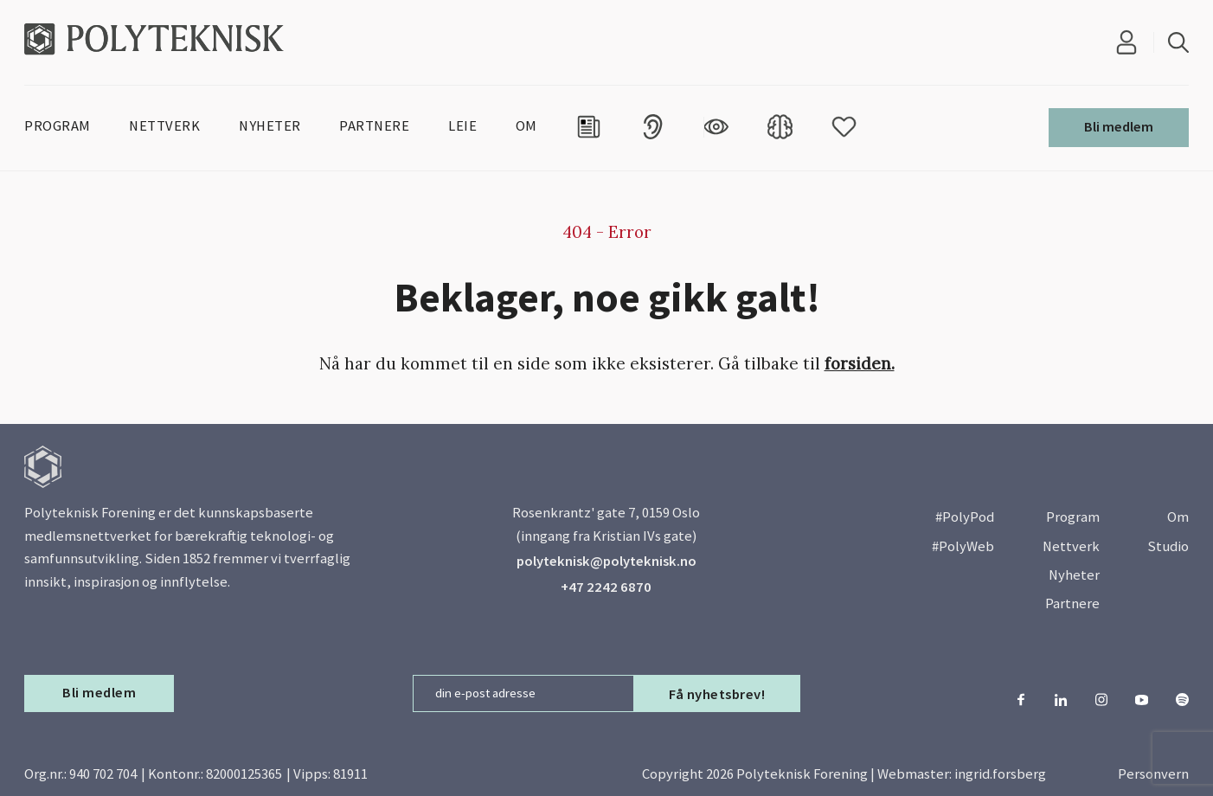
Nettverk (1071, 546)
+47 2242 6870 (606, 587)
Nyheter (1074, 575)
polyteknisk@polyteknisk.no (606, 561)
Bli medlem (1118, 127)
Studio (1168, 546)
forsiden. (860, 363)
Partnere (1072, 603)
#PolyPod (964, 517)
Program (1073, 517)
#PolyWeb (963, 546)
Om (1178, 517)
